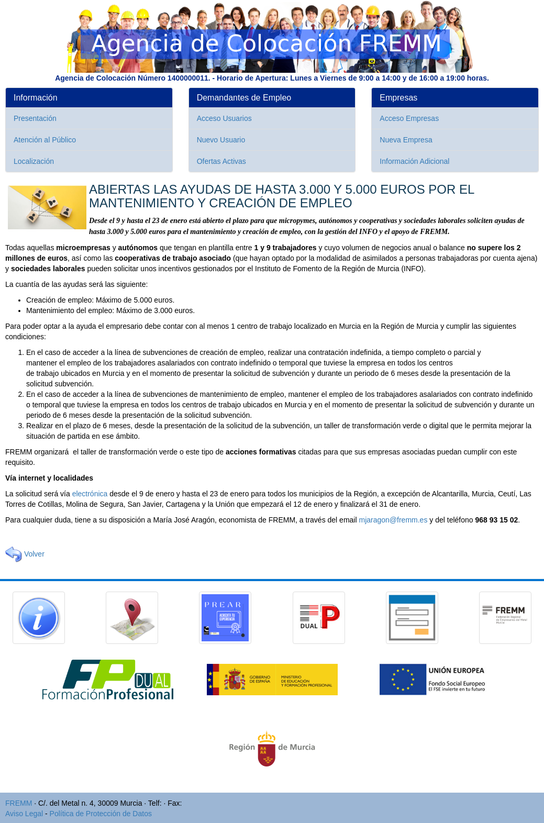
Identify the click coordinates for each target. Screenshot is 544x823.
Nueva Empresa (406, 140)
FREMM (18, 803)
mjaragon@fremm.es (393, 520)
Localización (34, 161)
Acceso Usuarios (224, 118)
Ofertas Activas (221, 161)
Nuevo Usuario (221, 140)
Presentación (35, 118)
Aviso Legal (24, 813)
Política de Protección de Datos (101, 813)
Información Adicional (414, 161)
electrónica (90, 494)
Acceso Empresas (409, 118)
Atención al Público (45, 140)
